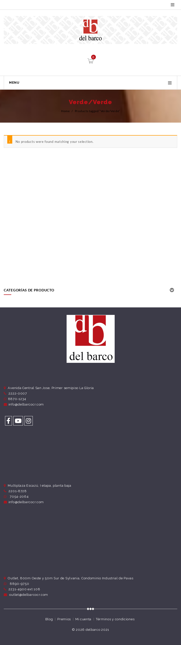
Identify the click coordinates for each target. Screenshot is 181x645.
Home (65, 111)
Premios (64, 619)
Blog (49, 619)
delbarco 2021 (97, 630)
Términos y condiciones (115, 619)
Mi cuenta (83, 619)
